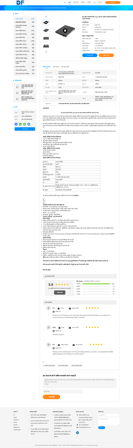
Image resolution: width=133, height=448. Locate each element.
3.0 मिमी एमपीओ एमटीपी (49, 365)
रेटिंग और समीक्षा (65, 66)
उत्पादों (15, 417)
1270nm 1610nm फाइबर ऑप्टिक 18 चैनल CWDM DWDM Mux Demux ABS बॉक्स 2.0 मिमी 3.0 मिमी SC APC (63, 417)
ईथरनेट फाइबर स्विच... (25, 67)
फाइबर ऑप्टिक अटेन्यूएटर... (25, 48)
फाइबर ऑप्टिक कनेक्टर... (25, 44)
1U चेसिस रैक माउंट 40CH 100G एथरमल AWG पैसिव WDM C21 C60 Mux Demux (63, 426)
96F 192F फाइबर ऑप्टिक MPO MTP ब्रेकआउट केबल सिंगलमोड (38, 416)
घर (14, 415)
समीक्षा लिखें (59, 292)
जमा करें (51, 397)
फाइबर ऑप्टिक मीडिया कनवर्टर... (25, 62)
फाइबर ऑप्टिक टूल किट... (25, 70)
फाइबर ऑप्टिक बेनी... (25, 37)
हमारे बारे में (16, 420)
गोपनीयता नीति (17, 430)
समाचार (15, 422)
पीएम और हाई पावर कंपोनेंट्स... (25, 73)
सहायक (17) (58, 348)
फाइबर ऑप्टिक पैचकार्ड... (25, 34)
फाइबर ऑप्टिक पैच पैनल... (25, 55)
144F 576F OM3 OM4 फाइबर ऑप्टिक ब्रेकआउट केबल (27, 86)
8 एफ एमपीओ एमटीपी (63, 365)
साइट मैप (16, 425)
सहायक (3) (58, 331)
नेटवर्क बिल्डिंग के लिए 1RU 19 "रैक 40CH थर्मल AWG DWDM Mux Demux (62, 434)
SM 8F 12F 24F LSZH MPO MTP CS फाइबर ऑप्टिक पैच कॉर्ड (27, 92)
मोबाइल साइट (17, 427)
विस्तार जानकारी (46, 66)
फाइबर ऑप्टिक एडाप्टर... (25, 41)
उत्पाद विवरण (56, 66)
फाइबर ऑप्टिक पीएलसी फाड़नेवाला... (25, 26)
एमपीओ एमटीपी (25, 19)
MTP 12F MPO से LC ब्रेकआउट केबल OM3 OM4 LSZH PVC (27, 98)
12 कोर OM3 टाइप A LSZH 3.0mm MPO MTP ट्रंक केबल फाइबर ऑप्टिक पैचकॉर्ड (40, 431)
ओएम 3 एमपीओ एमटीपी (77, 365)
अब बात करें (113, 2)
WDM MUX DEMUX (25, 22)
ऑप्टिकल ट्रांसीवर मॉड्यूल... (25, 58)
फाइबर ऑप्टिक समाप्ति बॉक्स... (25, 51)
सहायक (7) (58, 311)
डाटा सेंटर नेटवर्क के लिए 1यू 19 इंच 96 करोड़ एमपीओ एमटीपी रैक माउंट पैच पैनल (40, 423)
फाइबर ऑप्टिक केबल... (25, 30)
